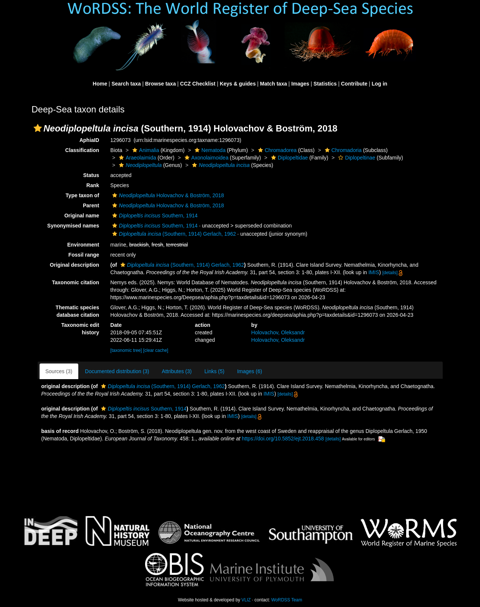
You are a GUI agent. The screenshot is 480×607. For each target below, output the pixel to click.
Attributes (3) (177, 371)
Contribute (354, 84)
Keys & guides (237, 84)
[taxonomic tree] (126, 350)
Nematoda (209, 150)
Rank (93, 185)
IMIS (373, 272)
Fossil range (83, 255)
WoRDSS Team (286, 600)
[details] (390, 272)
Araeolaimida (136, 158)
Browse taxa (160, 84)
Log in (379, 84)
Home (100, 84)
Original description (74, 265)
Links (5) (214, 371)
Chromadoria (342, 150)
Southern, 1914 (154, 216)
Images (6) (249, 371)
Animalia (145, 150)
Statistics (325, 84)
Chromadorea (276, 150)
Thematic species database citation (77, 311)
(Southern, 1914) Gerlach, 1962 (173, 234)
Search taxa (126, 84)
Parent (91, 205)
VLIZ (246, 600)
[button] (38, 128)
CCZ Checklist (198, 84)
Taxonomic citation (75, 282)
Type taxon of (82, 195)
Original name (81, 216)
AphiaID (89, 140)
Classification (82, 150)
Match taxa (273, 84)
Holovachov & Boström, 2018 (167, 195)
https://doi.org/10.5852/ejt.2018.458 (283, 439)
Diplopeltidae (288, 158)
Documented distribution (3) (117, 371)
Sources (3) (59, 371)
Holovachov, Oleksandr (278, 332)
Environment (83, 245)
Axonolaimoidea (206, 158)
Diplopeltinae (355, 158)
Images (300, 84)
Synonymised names (73, 226)
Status (91, 175)
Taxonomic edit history (80, 328)
